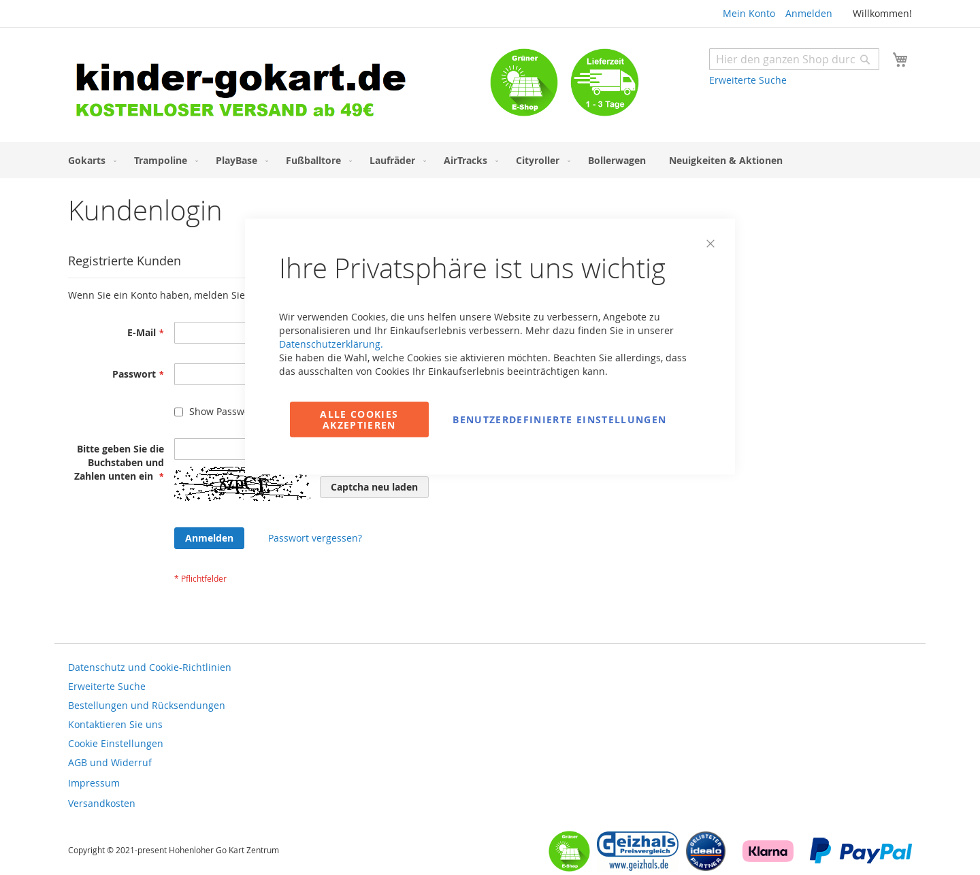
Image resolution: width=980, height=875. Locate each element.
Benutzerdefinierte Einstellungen (559, 419)
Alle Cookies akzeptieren (359, 419)
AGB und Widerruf (110, 762)
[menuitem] (89, 160)
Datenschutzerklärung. (331, 343)
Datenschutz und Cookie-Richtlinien (149, 667)
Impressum (94, 782)
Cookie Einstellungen (115, 743)
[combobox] (794, 59)
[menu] (490, 160)
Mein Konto (749, 13)
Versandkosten (101, 803)
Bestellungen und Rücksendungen (146, 705)
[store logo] (279, 86)
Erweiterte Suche (748, 79)
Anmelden (808, 13)
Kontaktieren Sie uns (115, 724)
